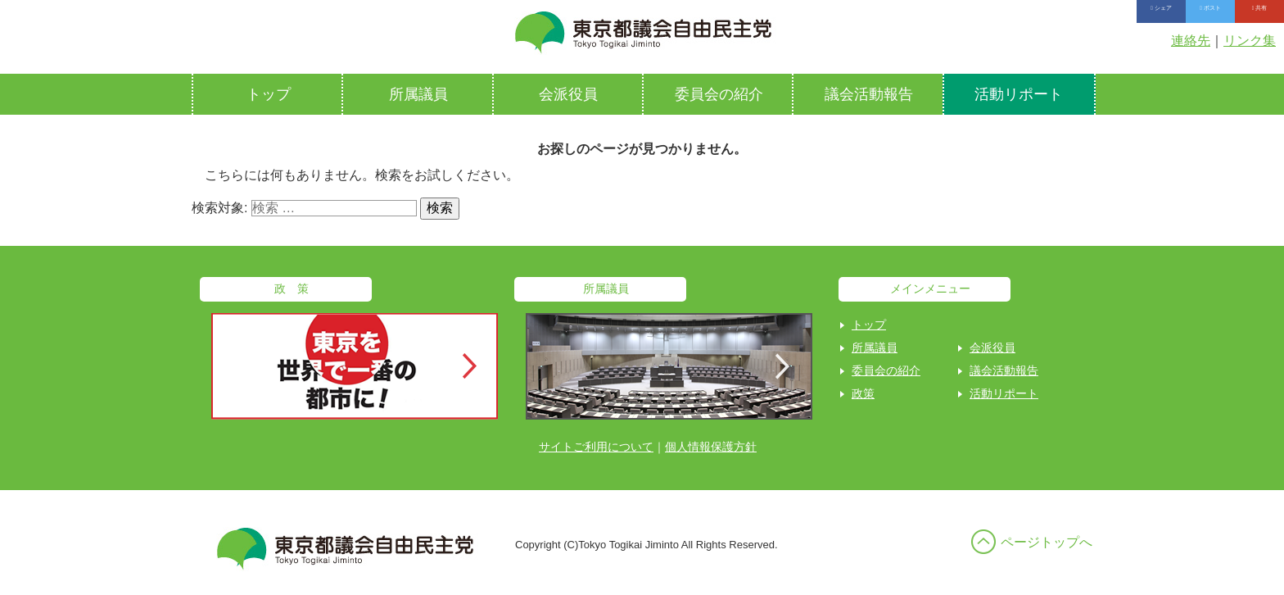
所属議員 (418, 94)
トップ (268, 94)
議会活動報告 (869, 94)
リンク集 (1249, 41)
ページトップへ (1046, 542)
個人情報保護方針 (711, 446)
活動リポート (1018, 94)
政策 (863, 393)
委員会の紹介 (719, 94)
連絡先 (1190, 41)
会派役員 (568, 94)
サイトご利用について (596, 446)
